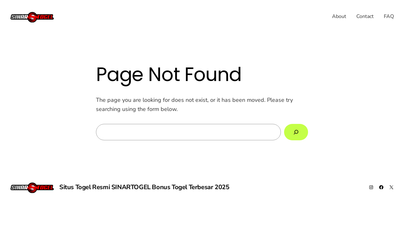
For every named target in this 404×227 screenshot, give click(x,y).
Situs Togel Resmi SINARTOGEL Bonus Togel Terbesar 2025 (144, 187)
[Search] (296, 132)
